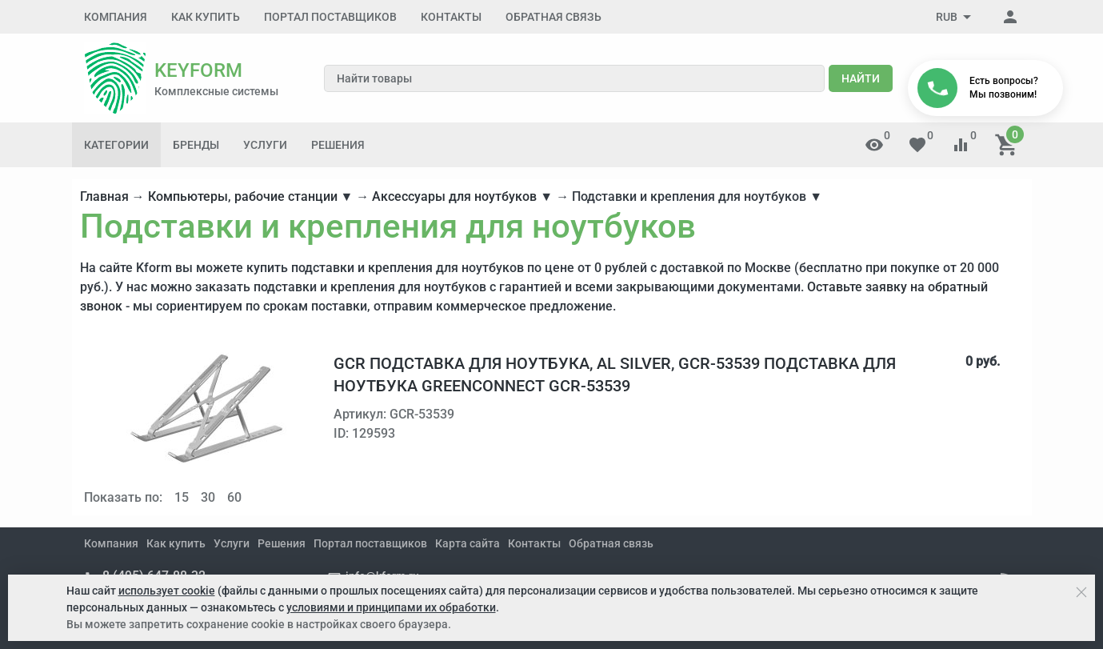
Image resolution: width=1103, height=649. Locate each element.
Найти (860, 78)
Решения (338, 144)
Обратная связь (553, 16)
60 (234, 497)
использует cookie (166, 590)
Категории (116, 144)
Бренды (196, 144)
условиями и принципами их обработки (391, 607)
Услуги (265, 144)
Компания (115, 16)
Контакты (451, 16)
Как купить (205, 16)
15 (181, 497)
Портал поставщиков (330, 16)
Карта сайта (467, 543)
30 (208, 497)
